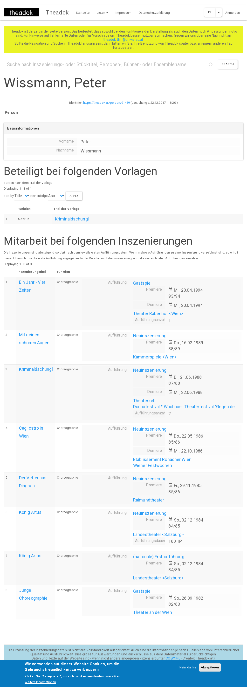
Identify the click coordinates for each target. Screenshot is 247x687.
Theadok (57, 12)
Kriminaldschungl (72, 218)
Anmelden (232, 12)
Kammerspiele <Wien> (155, 356)
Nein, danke (187, 669)
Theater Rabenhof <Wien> (158, 313)
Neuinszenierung (150, 335)
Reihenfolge (39, 196)
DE (210, 12)
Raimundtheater (148, 499)
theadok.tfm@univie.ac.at (123, 39)
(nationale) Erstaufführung (158, 556)
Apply (73, 196)
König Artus (30, 512)
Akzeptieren (210, 669)
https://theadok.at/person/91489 (106, 102)
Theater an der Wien (152, 612)
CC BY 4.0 (173, 658)
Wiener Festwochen (152, 465)
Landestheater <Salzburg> (158, 534)
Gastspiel (142, 283)
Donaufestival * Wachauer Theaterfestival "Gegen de (184, 406)
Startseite (82, 12)
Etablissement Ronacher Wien (162, 459)
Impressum (123, 12)
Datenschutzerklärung (154, 12)
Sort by (9, 196)
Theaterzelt (144, 400)
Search (228, 64)
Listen (103, 12)
